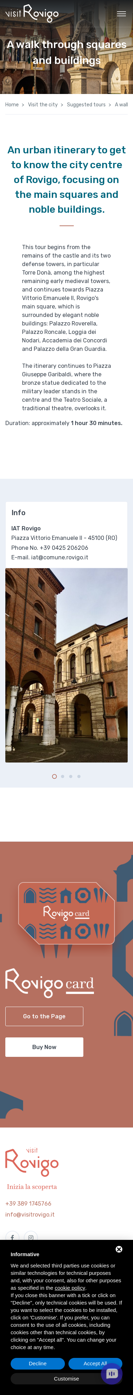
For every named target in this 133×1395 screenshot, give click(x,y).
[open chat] (112, 1374)
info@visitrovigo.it (30, 1214)
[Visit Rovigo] (32, 13)
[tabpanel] (66, 665)
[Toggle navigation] (121, 13)
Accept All (95, 1363)
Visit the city (42, 105)
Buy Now (44, 1047)
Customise (66, 1379)
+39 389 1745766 (28, 1203)
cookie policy (70, 1288)
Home (12, 105)
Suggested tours (86, 105)
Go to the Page (44, 1016)
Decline (37, 1363)
